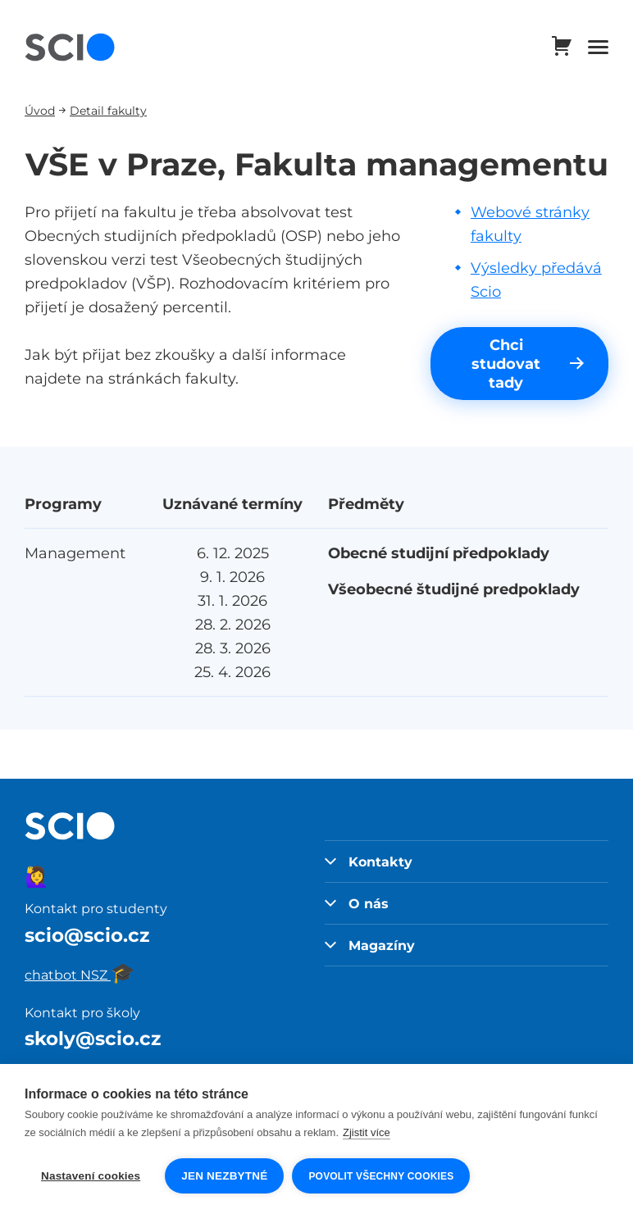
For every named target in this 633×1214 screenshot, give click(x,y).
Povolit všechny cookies (380, 1176)
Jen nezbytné (224, 1176)
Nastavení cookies (90, 1176)
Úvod (40, 110)
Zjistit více (366, 1132)
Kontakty (368, 861)
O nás (357, 903)
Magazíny (370, 945)
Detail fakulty (108, 110)
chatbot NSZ (80, 974)
